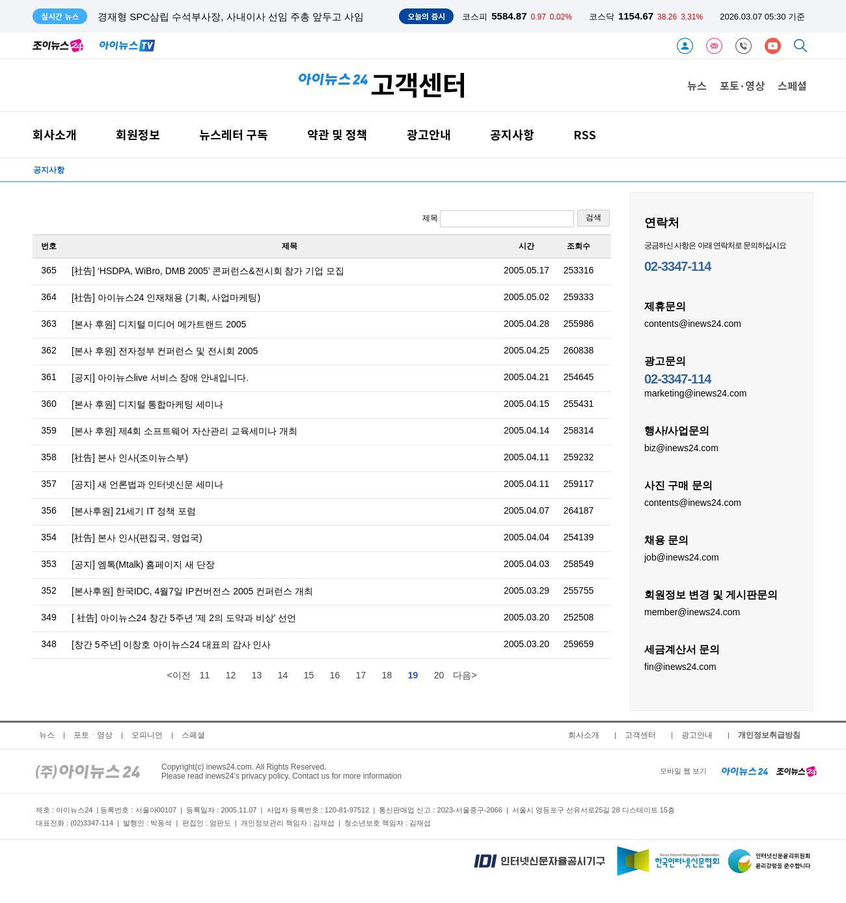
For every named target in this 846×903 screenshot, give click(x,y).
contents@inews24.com (692, 323)
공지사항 (512, 134)
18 (387, 675)
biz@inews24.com (681, 447)
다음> (464, 675)
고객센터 (640, 735)
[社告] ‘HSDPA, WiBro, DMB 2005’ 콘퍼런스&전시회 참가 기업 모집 (208, 271)
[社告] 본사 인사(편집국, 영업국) (137, 538)
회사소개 (55, 134)
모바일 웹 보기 (683, 771)
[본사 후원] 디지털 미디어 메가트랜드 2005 (159, 324)
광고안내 (429, 134)
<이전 (178, 675)
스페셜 (792, 85)
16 (335, 675)
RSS (584, 134)
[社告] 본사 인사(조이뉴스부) (130, 457)
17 (361, 675)
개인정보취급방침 (769, 735)
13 (257, 675)
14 (283, 675)
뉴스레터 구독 (233, 134)
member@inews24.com (692, 611)
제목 (498, 218)
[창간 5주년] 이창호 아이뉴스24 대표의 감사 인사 (171, 644)
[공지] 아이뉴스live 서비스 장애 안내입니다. (160, 377)
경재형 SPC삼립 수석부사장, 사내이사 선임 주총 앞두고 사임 (231, 16)
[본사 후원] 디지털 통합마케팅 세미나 (147, 404)
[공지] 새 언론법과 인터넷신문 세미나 (147, 484)
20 (439, 675)
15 (309, 675)
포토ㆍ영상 (93, 735)
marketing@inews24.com (695, 392)
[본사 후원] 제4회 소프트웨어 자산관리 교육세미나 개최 (184, 431)
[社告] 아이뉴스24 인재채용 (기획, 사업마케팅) (166, 297)
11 (205, 675)
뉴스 (697, 85)
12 (231, 675)
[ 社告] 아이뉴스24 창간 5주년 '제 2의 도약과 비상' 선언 (184, 618)
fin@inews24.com (680, 666)
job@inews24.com (681, 556)
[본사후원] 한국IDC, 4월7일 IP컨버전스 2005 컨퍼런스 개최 (192, 591)
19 (413, 675)
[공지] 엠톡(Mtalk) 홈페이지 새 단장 (143, 564)
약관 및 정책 (337, 134)
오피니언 (147, 735)
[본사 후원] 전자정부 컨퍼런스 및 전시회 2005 (165, 351)
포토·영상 (742, 85)
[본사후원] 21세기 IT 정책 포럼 (134, 511)
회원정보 (138, 134)
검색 (593, 217)
